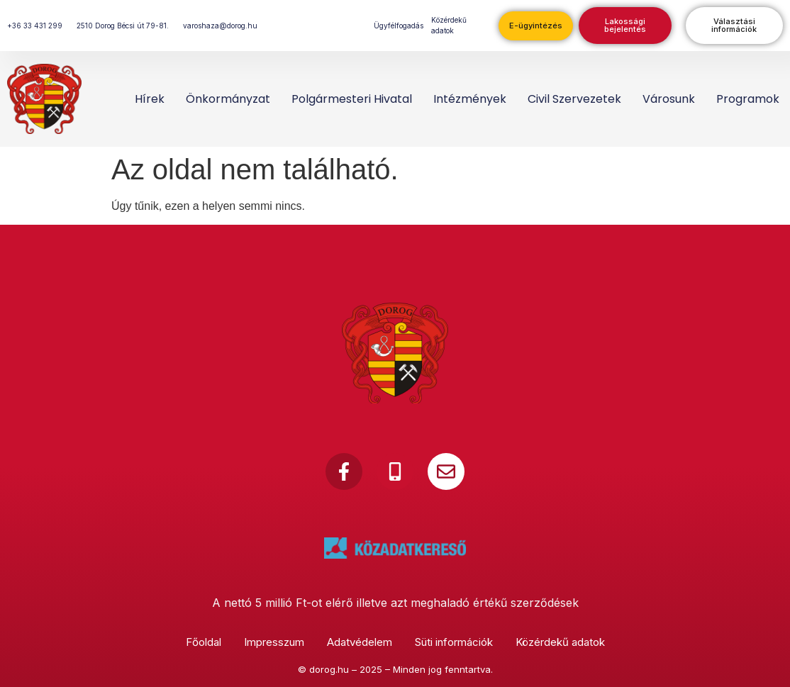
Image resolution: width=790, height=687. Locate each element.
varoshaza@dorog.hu (220, 25)
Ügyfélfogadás (398, 25)
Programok (747, 99)
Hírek (150, 99)
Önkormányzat (228, 99)
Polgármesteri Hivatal (351, 99)
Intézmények (469, 99)
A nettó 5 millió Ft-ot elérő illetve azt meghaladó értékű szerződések (395, 603)
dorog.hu (329, 669)
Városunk (668, 99)
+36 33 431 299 (34, 25)
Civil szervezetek (574, 99)
